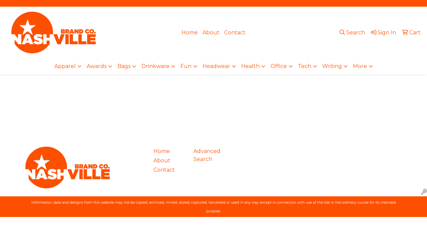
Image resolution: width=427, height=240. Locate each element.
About (211, 32)
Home (189, 32)
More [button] (360, 66)
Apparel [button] (65, 66)
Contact (235, 32)
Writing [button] (332, 66)
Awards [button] (96, 66)
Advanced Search (207, 155)
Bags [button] (123, 66)
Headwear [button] (216, 66)
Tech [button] (304, 66)
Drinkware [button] (155, 66)
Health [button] (250, 66)
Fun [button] (185, 66)
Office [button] (279, 66)
